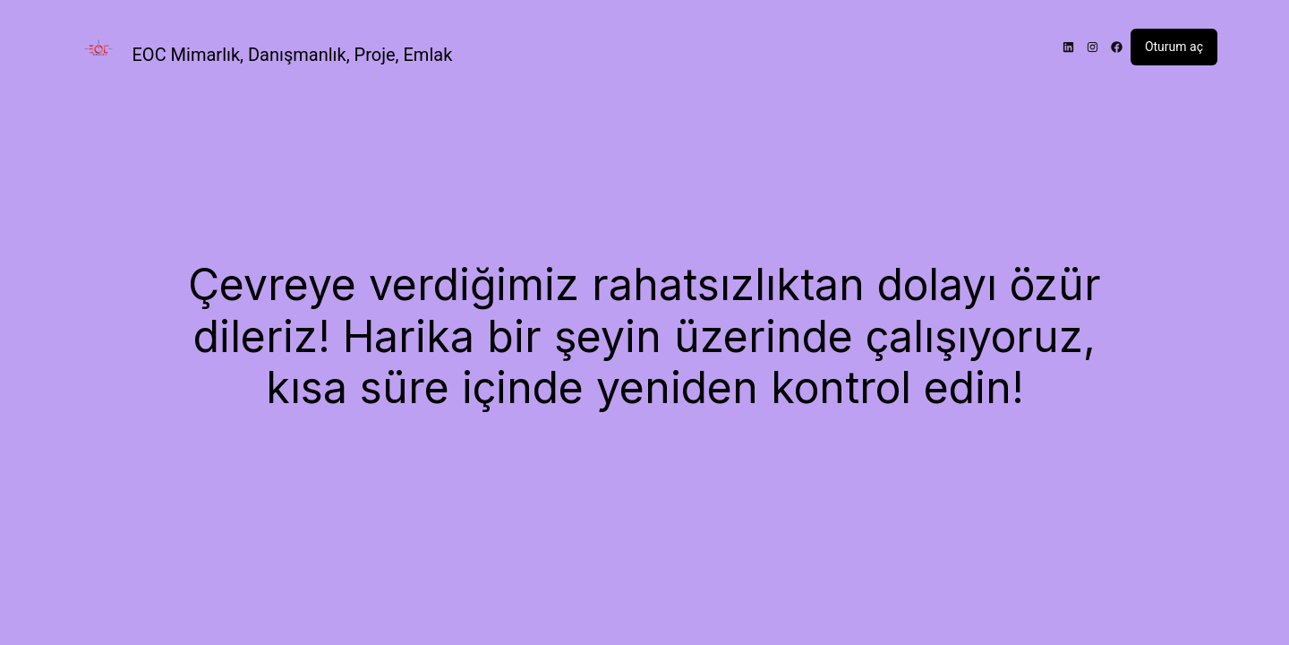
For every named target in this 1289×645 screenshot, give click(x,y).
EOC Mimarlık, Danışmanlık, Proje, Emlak (292, 54)
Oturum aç (1174, 46)
